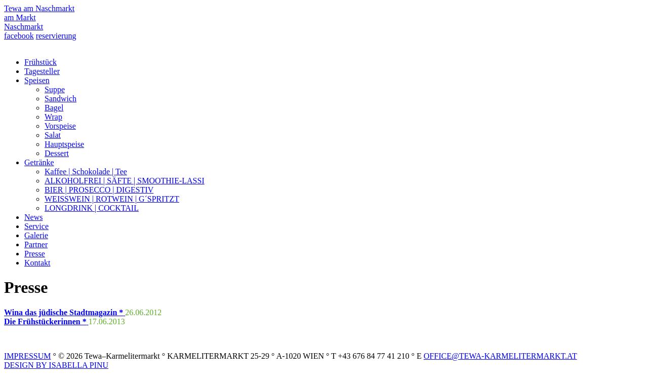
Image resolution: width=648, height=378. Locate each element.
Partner (36, 244)
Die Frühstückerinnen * (46, 321)
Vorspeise (60, 126)
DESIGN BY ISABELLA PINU (56, 365)
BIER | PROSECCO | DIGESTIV (99, 189)
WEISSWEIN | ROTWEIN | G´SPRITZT (112, 199)
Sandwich (60, 98)
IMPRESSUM (27, 356)
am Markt (20, 17)
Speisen (37, 80)
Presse (34, 253)
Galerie (36, 235)
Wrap (53, 116)
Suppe (55, 89)
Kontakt (37, 262)
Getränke (39, 162)
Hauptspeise (64, 144)
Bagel (54, 107)
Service (36, 226)
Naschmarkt (23, 26)
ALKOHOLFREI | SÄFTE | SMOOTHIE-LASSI (125, 180)
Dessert (57, 153)
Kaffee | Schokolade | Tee (86, 171)
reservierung (56, 35)
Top (624, 354)
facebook (19, 35)
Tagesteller (42, 71)
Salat (53, 135)
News (33, 217)
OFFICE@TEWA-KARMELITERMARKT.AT (500, 356)
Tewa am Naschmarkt (39, 8)
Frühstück (40, 62)
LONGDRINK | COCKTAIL (92, 208)
